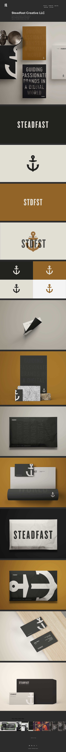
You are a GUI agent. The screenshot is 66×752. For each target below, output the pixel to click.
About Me (56, 5)
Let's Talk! (51, 7)
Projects (45, 5)
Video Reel (46, 7)
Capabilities (50, 5)
